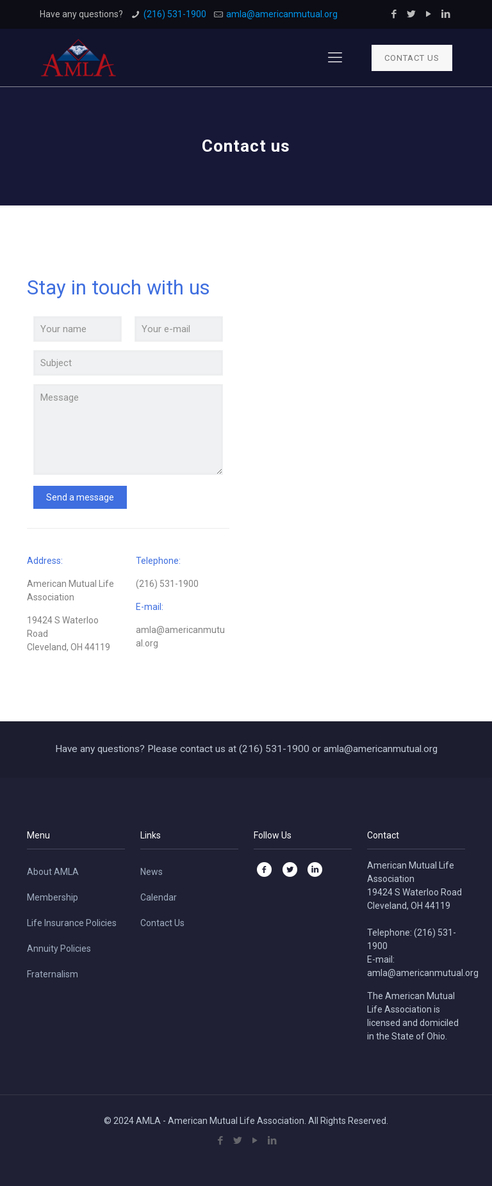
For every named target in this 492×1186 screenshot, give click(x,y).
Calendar (158, 897)
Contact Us (162, 923)
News (151, 872)
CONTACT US (411, 58)
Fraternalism (52, 974)
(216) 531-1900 (175, 14)
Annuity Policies (59, 948)
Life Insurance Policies (72, 923)
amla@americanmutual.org (282, 14)
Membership (52, 897)
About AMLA (53, 872)
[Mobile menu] (335, 57)
